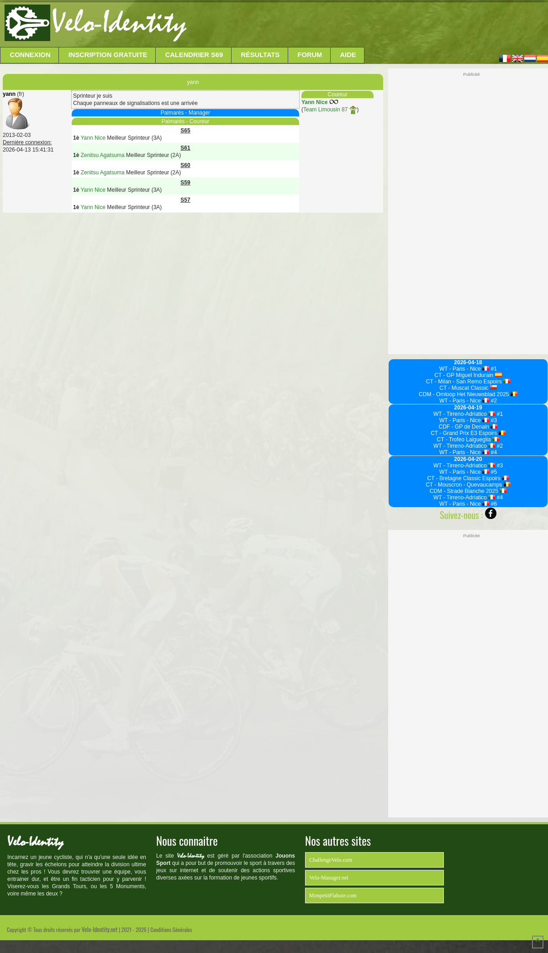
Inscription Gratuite (108, 54)
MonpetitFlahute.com (333, 895)
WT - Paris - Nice (464, 369)
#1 (493, 369)
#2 (493, 401)
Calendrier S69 (194, 54)
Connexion (30, 54)
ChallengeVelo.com (330, 860)
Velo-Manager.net (328, 877)
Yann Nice (314, 102)
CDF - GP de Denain (468, 427)
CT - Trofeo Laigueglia (468, 439)
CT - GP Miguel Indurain (467, 375)
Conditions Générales (171, 929)
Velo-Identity (119, 22)
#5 (493, 472)
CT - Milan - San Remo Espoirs (468, 381)
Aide (348, 54)
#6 (493, 504)
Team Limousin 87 (330, 109)
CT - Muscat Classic (468, 388)
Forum (309, 54)
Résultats (260, 54)
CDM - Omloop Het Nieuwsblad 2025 (468, 394)
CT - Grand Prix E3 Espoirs (468, 433)
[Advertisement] (366, 25)
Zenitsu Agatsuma (103, 155)
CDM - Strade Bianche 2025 (468, 491)
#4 (493, 452)
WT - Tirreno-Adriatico (464, 414)
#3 (493, 420)
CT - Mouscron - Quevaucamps (468, 485)
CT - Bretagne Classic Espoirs (468, 478)
